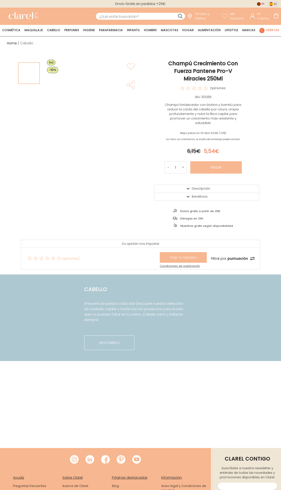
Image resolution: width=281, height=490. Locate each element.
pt (263, 4)
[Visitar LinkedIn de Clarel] (90, 459)
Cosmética (11, 30)
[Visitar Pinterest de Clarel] (121, 459)
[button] (183, 167)
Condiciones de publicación (180, 266)
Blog (115, 486)
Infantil (133, 30)
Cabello (53, 30)
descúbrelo (109, 342)
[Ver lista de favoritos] (235, 16)
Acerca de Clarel (75, 486)
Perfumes (71, 30)
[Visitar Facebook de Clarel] (105, 459)
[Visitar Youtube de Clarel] (136, 459)
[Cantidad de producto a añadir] (176, 167)
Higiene (89, 30)
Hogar (188, 30)
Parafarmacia (111, 30)
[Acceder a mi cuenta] (260, 16)
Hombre (150, 30)
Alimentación (209, 30)
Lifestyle (231, 30)
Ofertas (272, 30)
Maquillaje (33, 30)
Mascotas (169, 30)
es (275, 4)
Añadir (216, 167)
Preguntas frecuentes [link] (29, 486)
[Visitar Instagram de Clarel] (74, 459)
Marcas (248, 30)
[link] (22, 16)
